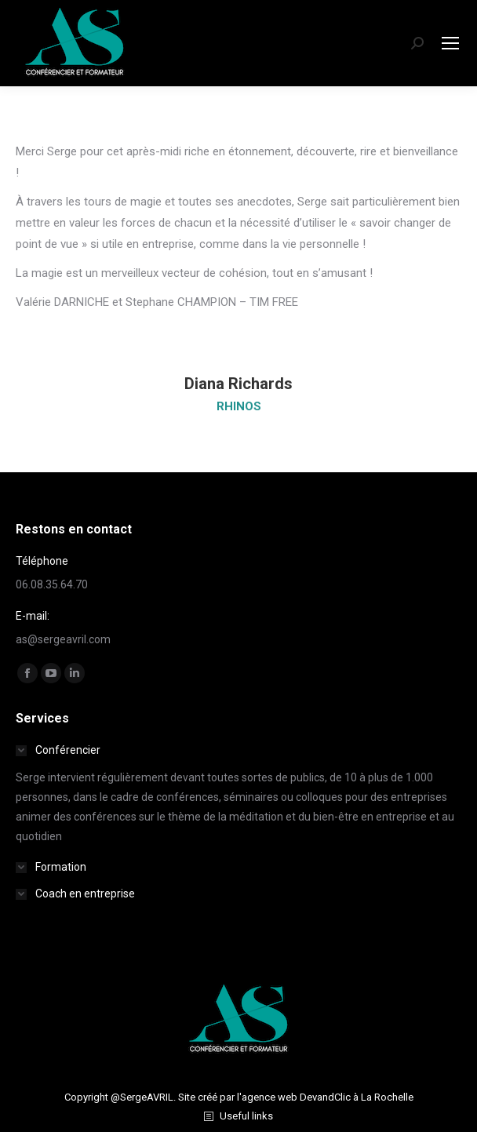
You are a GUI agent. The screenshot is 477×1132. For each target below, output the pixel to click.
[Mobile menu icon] (450, 43)
